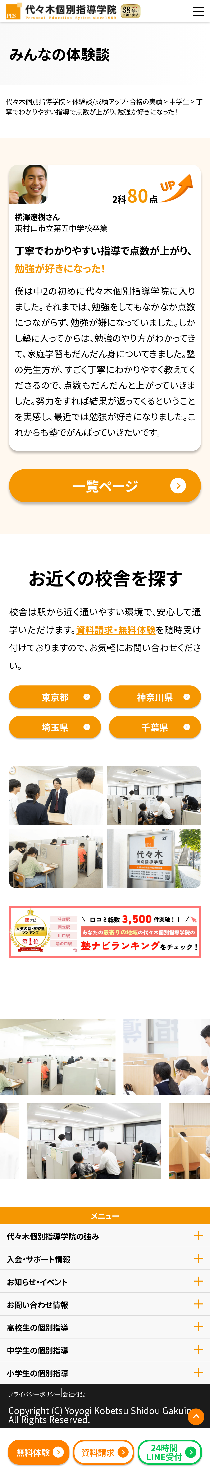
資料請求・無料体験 (116, 629)
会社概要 (74, 1394)
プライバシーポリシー (34, 1394)
